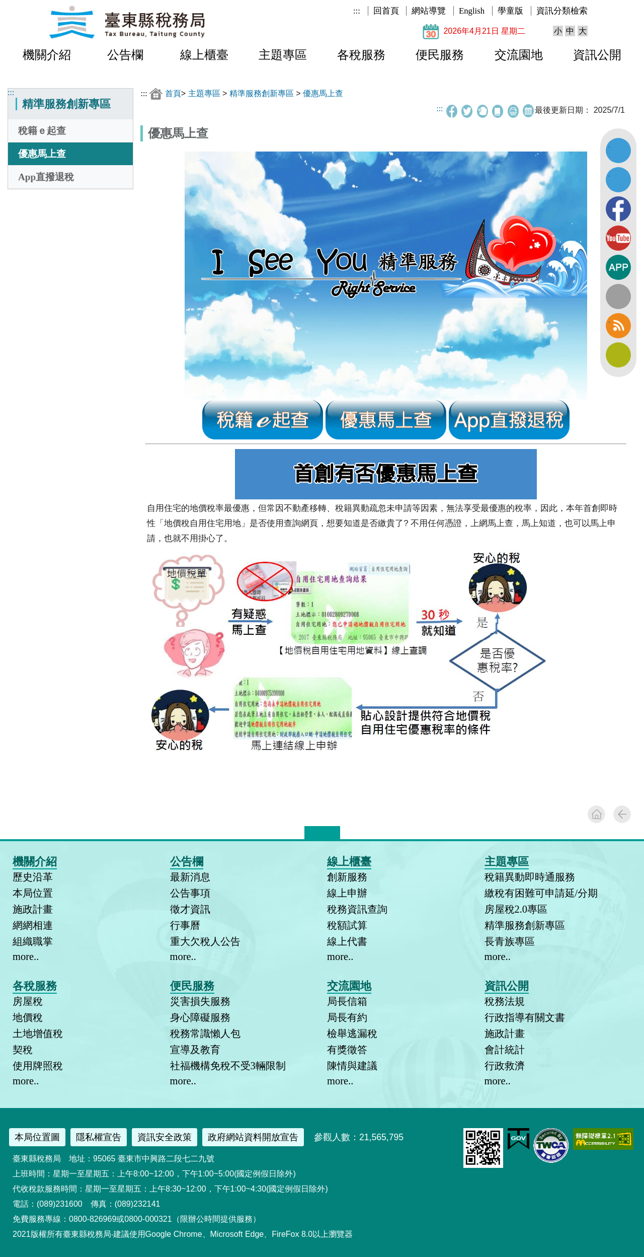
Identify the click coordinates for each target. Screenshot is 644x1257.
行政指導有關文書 (525, 1017)
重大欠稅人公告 (205, 941)
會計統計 (505, 1049)
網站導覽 (429, 11)
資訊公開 (597, 54)
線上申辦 (347, 893)
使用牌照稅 (38, 1065)
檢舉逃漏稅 (352, 1033)
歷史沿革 (33, 876)
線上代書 (347, 941)
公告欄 (125, 54)
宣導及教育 (195, 1049)
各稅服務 (361, 54)
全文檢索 (618, 296)
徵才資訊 (190, 909)
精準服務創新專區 (261, 93)
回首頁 (386, 11)
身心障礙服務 (200, 1017)
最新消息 (190, 876)
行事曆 (185, 925)
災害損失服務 (200, 1001)
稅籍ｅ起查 (42, 130)
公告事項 (190, 893)
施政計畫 (33, 909)
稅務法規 (505, 1001)
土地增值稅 (38, 1033)
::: (356, 11)
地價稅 (28, 1017)
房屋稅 (28, 1001)
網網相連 (33, 925)
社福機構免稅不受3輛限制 (228, 1065)
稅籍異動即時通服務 (530, 876)
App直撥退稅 (46, 177)
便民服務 (440, 54)
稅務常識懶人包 (205, 1033)
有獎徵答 (347, 1049)
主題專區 (283, 54)
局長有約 (347, 1017)
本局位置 (33, 893)
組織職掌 (33, 941)
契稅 (23, 1049)
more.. (26, 956)
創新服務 (347, 876)
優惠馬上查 (42, 154)
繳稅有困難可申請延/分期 (541, 893)
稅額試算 (347, 925)
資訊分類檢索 (562, 11)
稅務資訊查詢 (357, 909)
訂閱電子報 (618, 354)
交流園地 (519, 54)
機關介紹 (47, 54)
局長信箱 (347, 1001)
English (472, 11)
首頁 (173, 93)
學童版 (510, 11)
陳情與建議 (352, 1065)
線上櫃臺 (204, 54)
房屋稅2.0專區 (516, 909)
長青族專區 (510, 941)
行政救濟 (505, 1065)
